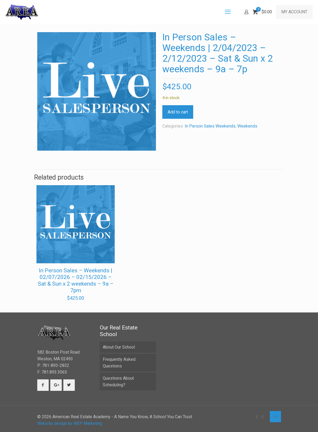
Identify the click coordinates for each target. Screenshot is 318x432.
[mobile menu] (227, 11)
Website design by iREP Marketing (69, 423)
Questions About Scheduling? (118, 381)
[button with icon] (43, 385)
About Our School (119, 347)
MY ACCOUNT (294, 11)
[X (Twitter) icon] (263, 416)
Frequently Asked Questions (119, 363)
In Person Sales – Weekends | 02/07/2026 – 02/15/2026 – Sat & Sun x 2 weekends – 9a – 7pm (76, 280)
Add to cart (178, 112)
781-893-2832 (55, 365)
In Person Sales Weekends (210, 126)
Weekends (247, 126)
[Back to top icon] (275, 416)
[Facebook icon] (257, 416)
